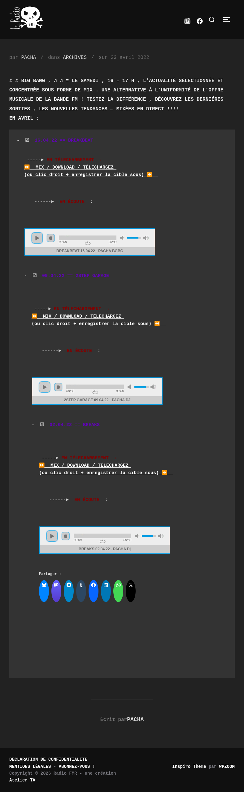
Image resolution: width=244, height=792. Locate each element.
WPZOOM (227, 766)
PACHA (28, 57)
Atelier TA (22, 780)
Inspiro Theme (189, 766)
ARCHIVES (75, 57)
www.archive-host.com (91, 242)
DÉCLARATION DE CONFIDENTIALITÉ (48, 759)
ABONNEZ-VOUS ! (77, 766)
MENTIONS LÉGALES (30, 766)
